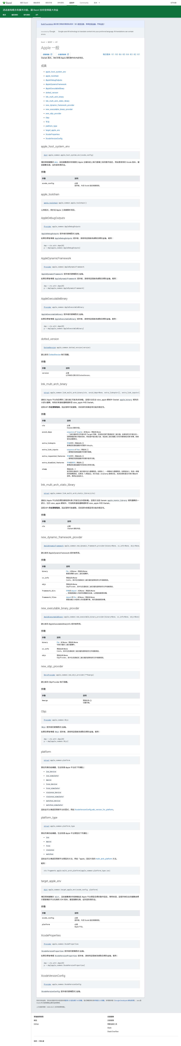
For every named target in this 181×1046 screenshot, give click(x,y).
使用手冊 (48, 3)
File (77, 450)
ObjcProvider (49, 675)
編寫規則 (15, 15)
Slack (109, 1028)
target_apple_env (53, 130)
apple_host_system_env (56, 72)
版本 (95, 3)
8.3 (131, 54)
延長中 (50, 42)
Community (84, 3)
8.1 (138, 54)
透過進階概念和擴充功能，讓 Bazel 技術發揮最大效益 (30, 10)
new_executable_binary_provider (59, 109)
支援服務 (110, 1020)
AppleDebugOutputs (54, 80)
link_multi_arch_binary (55, 97)
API (56, 42)
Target (78, 432)
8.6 (120, 54)
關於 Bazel (24, 3)
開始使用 (36, 3)
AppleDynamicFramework (56, 84)
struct (46, 392)
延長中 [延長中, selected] (71, 3)
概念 (4, 15)
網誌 (35, 1020)
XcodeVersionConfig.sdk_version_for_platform (94, 810)
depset (73, 591)
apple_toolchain (52, 76)
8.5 (124, 54)
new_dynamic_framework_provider (60, 105)
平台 (47, 122)
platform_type (51, 126)
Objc (47, 118)
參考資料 (60, 3)
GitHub (173, 3)
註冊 (102, 24)
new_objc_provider (53, 113)
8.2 (135, 54)
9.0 (116, 54)
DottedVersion (50, 347)
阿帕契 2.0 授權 (99, 1000)
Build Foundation (47, 24)
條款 (35, 1041)
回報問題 (47, 54)
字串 (68, 443)
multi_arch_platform (104, 859)
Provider (47, 226)
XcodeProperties (53, 134)
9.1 (113, 54)
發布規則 (27, 15)
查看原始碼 (63, 54)
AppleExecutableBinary (55, 88)
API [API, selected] (37, 15)
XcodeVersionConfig (54, 138)
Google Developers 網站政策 (124, 1000)
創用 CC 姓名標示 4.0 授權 (73, 1000)
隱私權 (41, 1041)
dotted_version (52, 93)
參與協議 (92, 24)
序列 (73, 463)
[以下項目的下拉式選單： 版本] (100, 3)
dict (46, 155)
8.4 (127, 54)
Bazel (43, 42)
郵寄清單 (81, 24)
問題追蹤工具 (112, 1024)
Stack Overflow (113, 1031)
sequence (70, 432)
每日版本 (106, 54)
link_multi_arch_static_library (57, 101)
